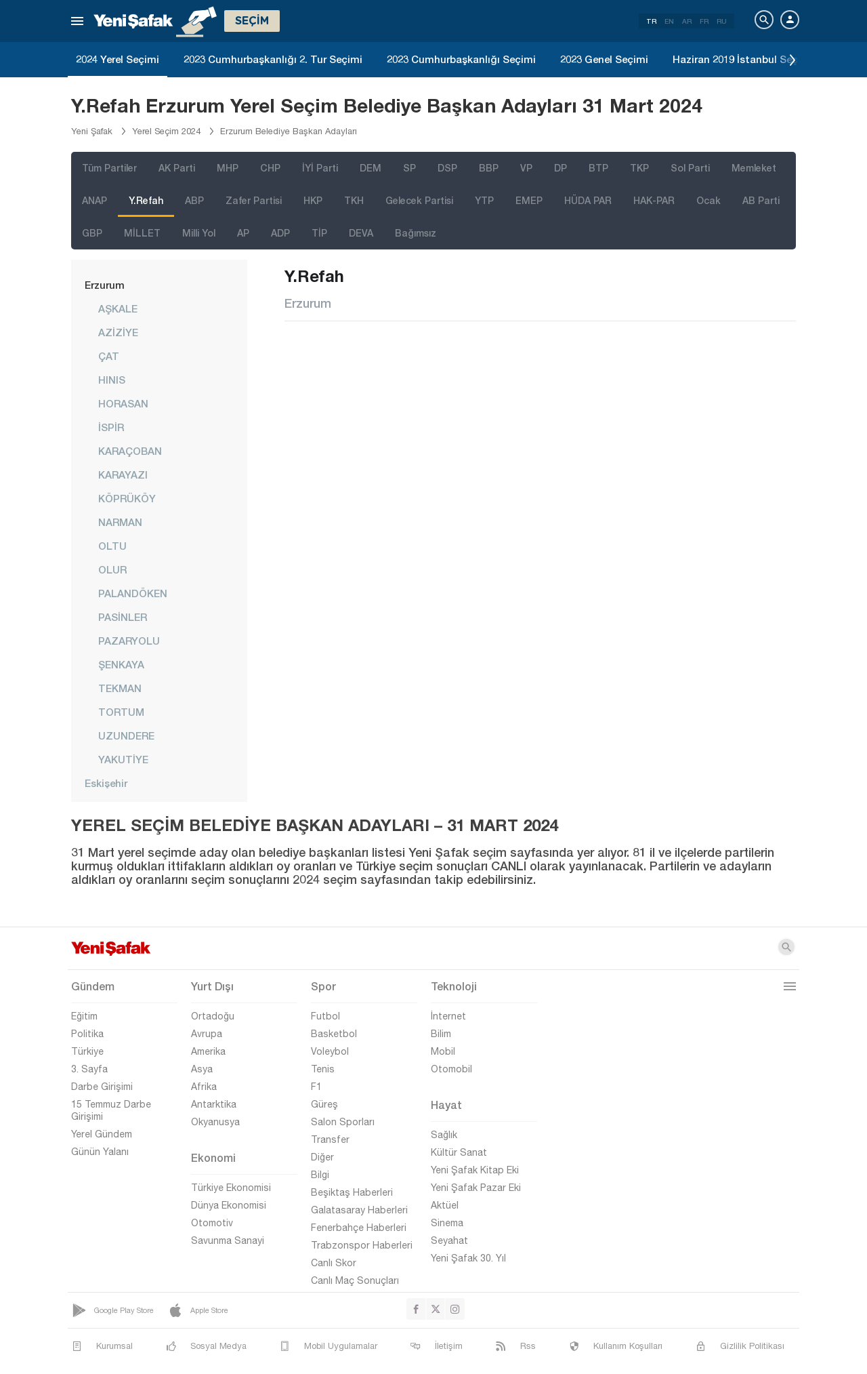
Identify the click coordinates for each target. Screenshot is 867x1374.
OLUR (112, 569)
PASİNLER (122, 617)
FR (704, 21)
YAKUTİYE (123, 759)
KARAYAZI (123, 474)
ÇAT (108, 356)
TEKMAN (120, 688)
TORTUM (121, 712)
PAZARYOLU (129, 640)
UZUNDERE (126, 735)
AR (687, 21)
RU (722, 21)
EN (669, 21)
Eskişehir (106, 783)
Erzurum (105, 285)
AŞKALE (118, 308)
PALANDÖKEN (132, 593)
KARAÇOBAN (130, 451)
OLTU (112, 546)
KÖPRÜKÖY (127, 498)
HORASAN (123, 403)
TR (651, 21)
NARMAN (120, 522)
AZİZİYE (118, 332)
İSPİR (111, 427)
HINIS (111, 379)
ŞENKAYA (121, 664)
